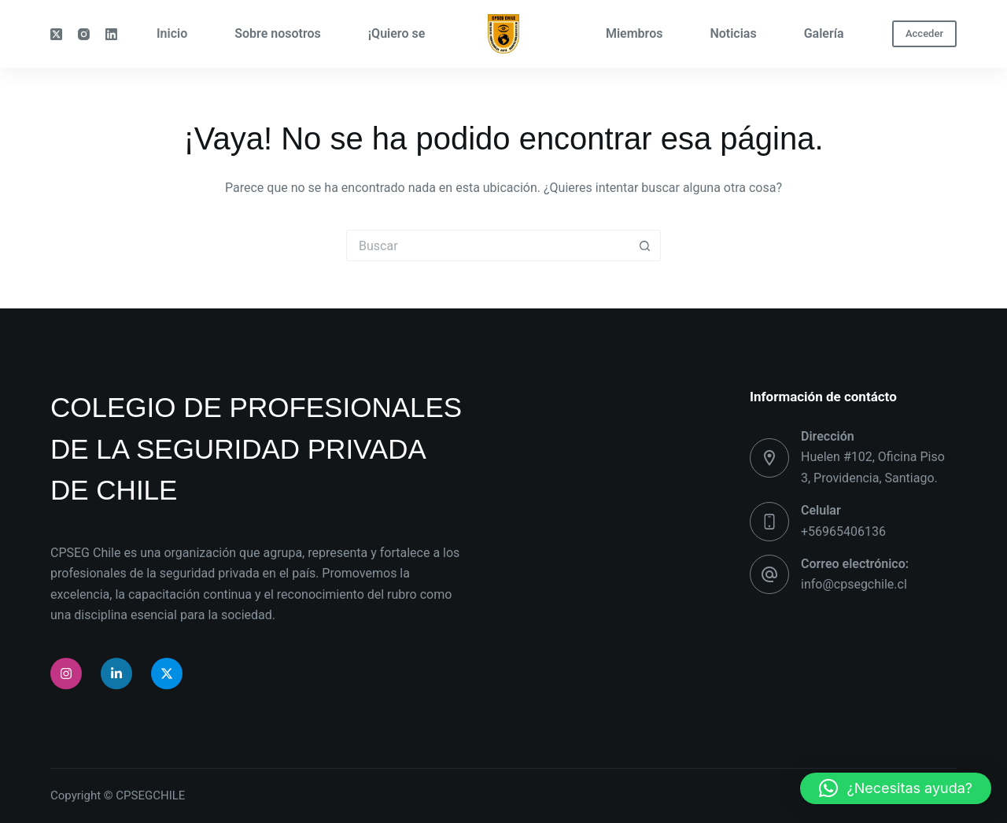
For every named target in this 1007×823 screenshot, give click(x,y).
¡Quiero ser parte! (417, 33)
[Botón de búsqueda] (645, 245)
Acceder (924, 33)
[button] (895, 788)
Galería (824, 33)
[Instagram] (84, 34)
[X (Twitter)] (56, 34)
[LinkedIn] (111, 34)
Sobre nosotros (277, 33)
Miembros (634, 33)
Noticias (733, 33)
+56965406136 (843, 531)
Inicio (172, 33)
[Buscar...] (487, 245)
